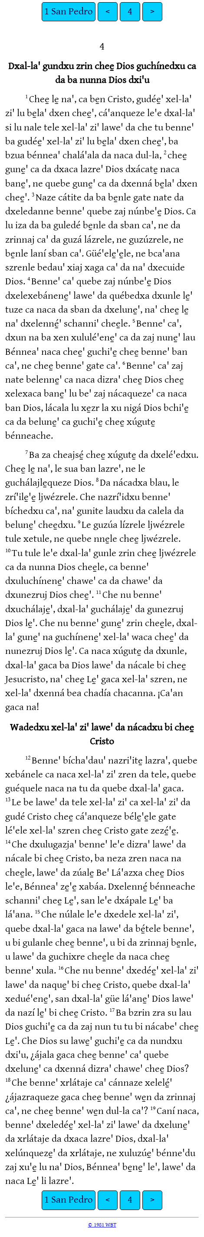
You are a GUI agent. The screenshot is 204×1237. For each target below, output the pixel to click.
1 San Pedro (68, 11)
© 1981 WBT (102, 1224)
